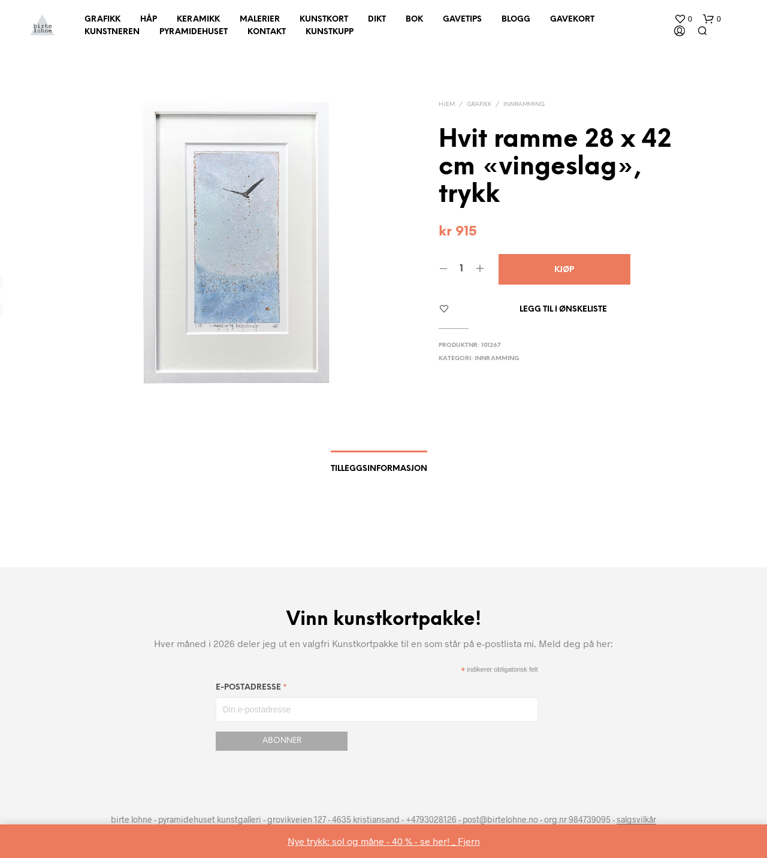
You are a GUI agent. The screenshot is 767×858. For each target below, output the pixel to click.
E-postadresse (251, 689)
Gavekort (572, 19)
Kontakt (266, 32)
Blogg (516, 19)
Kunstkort (324, 19)
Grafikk (102, 19)
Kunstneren (112, 32)
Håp (148, 19)
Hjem (447, 104)
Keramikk (198, 19)
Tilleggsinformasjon (379, 469)
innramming (524, 104)
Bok (414, 19)
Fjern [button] (469, 841)
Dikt (377, 19)
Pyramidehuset (193, 32)
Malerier (260, 19)
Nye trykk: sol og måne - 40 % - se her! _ (373, 841)
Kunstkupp (330, 32)
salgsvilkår (636, 819)
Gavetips (462, 19)
